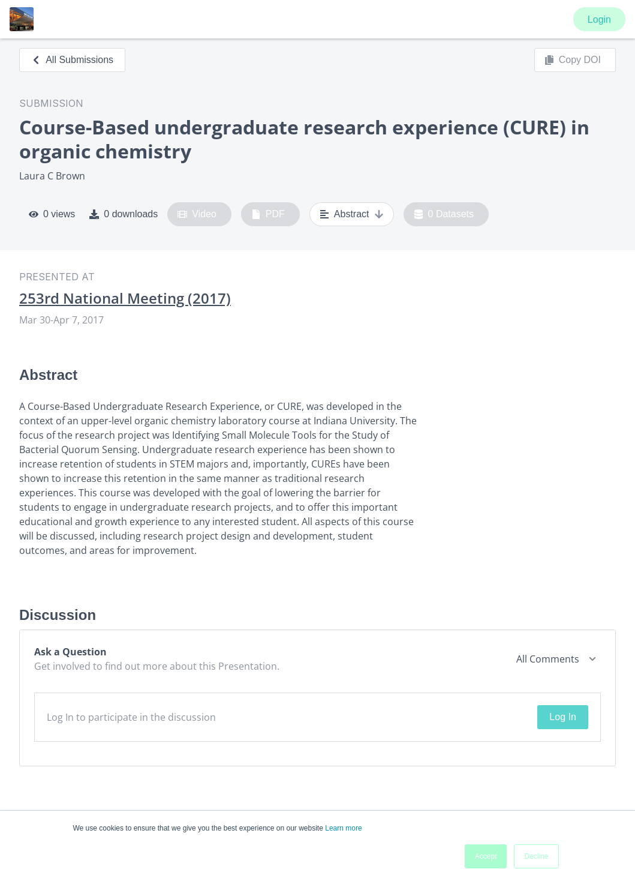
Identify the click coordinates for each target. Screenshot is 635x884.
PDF (268, 214)
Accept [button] (486, 856)
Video (196, 214)
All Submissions (72, 60)
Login (599, 19)
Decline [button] (536, 856)
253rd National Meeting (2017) (125, 298)
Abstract (352, 214)
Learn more (343, 828)
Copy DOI (572, 60)
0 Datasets (444, 214)
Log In (562, 717)
